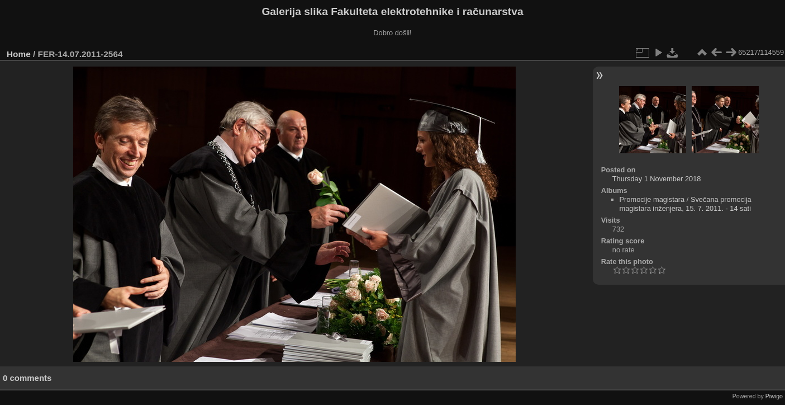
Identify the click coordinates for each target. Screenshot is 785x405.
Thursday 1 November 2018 (656, 179)
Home (19, 54)
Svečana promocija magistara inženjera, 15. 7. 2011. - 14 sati (685, 204)
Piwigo (774, 396)
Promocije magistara (652, 199)
